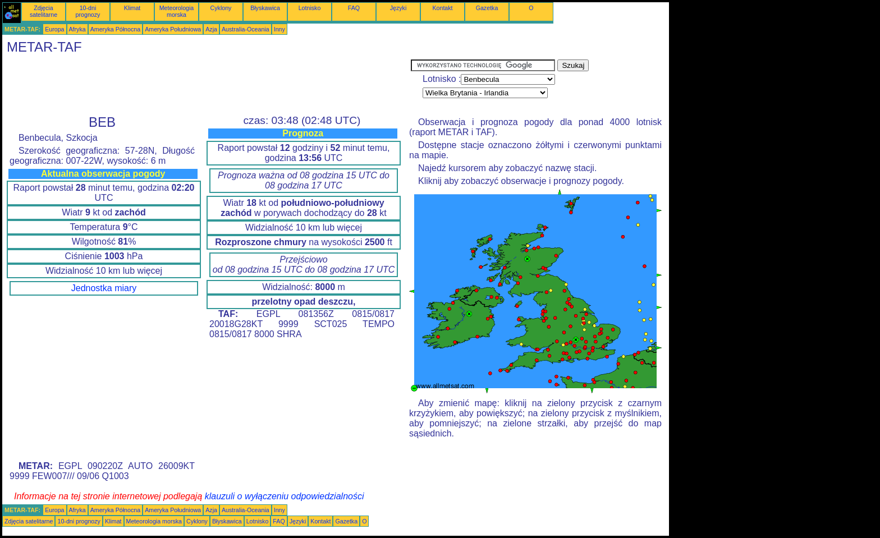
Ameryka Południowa (173, 29)
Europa (54, 29)
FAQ (354, 7)
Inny (279, 29)
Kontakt (442, 7)
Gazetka (487, 7)
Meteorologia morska (176, 11)
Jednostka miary (104, 288)
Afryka (77, 29)
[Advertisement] (206, 84)
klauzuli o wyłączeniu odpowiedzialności (284, 496)
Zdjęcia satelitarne (43, 11)
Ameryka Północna (115, 29)
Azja (211, 29)
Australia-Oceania (245, 29)
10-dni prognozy (88, 11)
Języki (398, 7)
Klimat (132, 7)
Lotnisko (310, 7)
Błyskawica (265, 7)
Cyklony (221, 7)
